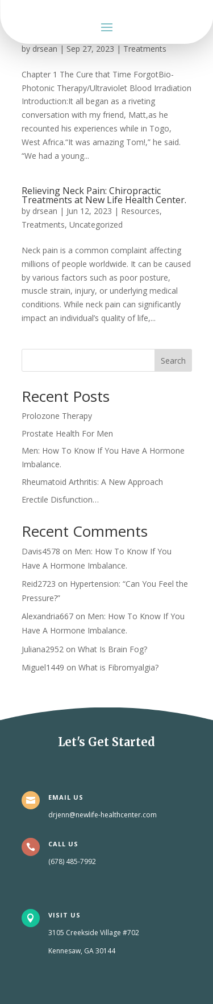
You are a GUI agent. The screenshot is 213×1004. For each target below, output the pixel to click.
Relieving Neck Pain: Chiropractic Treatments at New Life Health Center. (104, 195)
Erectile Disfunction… (60, 499)
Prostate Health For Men (67, 433)
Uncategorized (96, 224)
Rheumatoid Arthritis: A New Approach (92, 481)
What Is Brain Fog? (112, 649)
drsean (44, 48)
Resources (140, 210)
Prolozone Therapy (57, 415)
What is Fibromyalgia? (118, 667)
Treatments (144, 48)
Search (173, 360)
